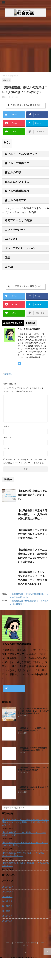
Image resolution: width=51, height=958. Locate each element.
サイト (6, 448)
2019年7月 (7, 901)
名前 (6, 426)
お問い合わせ (31, 949)
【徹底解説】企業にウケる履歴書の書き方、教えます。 (32, 494)
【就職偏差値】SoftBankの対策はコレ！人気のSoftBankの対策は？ (25, 844)
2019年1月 (7, 911)
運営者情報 (19, 949)
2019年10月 (8, 892)
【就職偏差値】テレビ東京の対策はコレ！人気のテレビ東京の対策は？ (32, 534)
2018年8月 (7, 916)
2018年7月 (7, 921)
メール (7, 437)
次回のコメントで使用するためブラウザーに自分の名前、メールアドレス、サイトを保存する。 (24, 461)
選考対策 (8, 374)
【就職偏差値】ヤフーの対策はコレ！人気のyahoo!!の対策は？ (24, 833)
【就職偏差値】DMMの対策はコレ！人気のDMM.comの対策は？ (23, 854)
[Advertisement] (25, 45)
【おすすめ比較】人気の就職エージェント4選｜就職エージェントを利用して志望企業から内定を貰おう (33, 711)
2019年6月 (7, 906)
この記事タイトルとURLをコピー (25, 105)
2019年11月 (8, 887)
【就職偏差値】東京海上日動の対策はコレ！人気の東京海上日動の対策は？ (32, 514)
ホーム (8, 949)
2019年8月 (7, 896)
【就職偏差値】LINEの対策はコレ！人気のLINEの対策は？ (25, 864)
